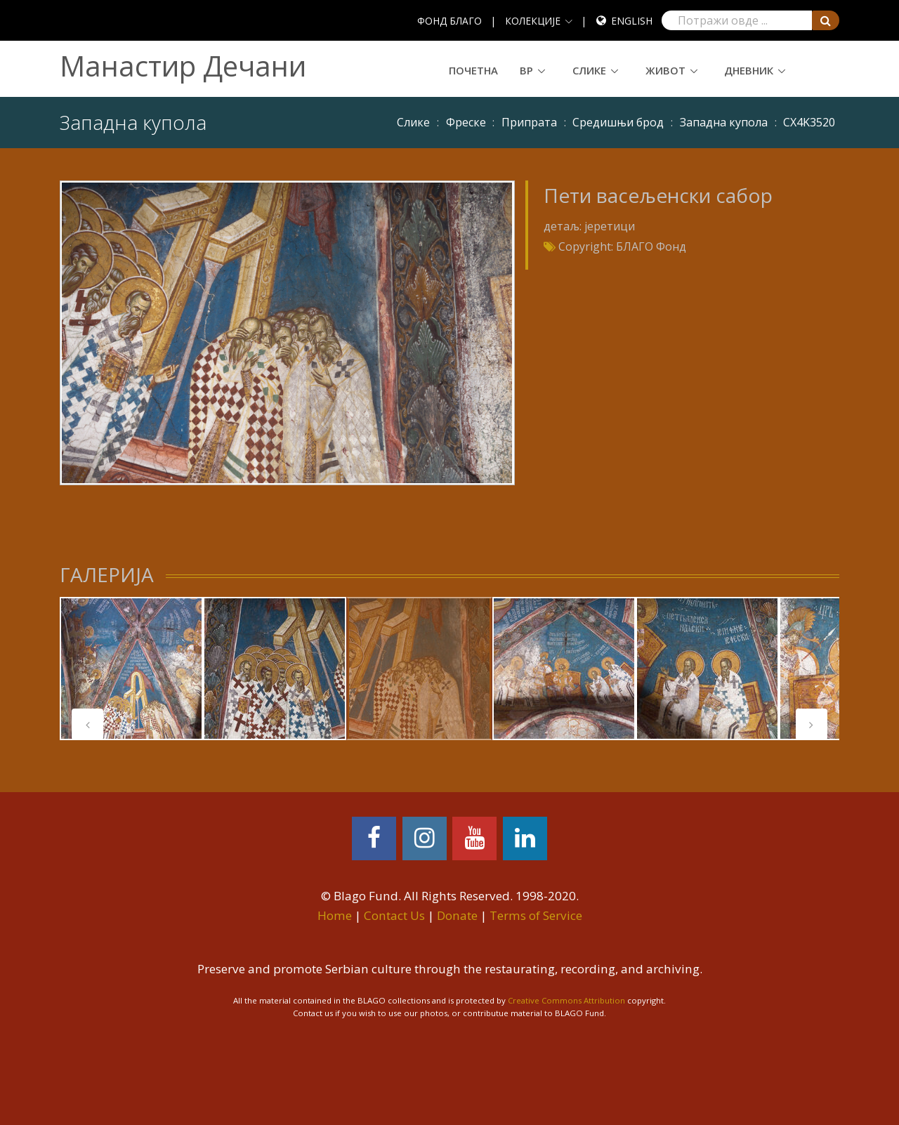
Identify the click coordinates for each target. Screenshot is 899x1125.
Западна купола (724, 122)
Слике (589, 70)
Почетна (473, 70)
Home (334, 915)
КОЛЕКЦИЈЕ (532, 20)
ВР (526, 70)
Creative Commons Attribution (566, 1000)
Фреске (466, 122)
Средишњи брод (618, 122)
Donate (457, 915)
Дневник (748, 70)
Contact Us (394, 915)
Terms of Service (536, 915)
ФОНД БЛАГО (449, 20)
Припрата (529, 122)
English (631, 20)
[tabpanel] (131, 668)
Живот (665, 70)
